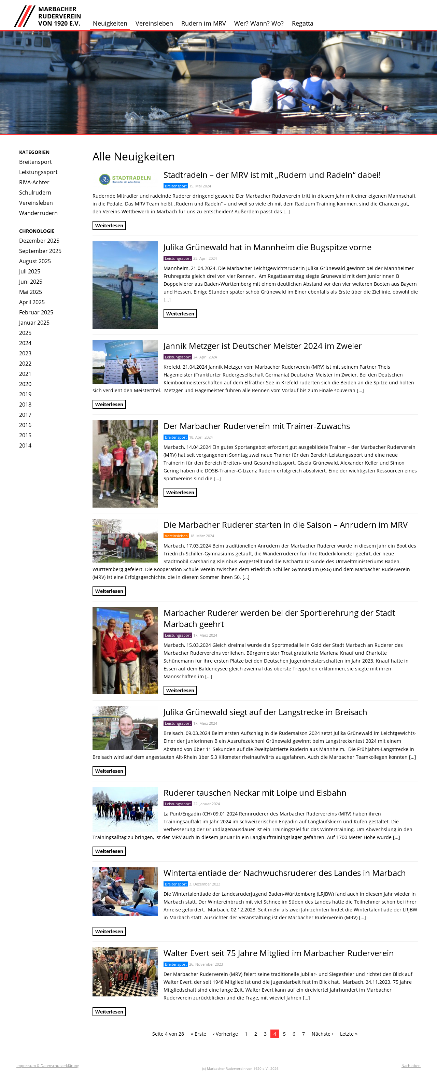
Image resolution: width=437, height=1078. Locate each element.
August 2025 (35, 261)
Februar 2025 (36, 312)
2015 (25, 435)
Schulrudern (35, 192)
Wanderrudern (38, 213)
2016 (25, 425)
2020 (25, 384)
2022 (25, 363)
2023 (25, 353)
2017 (25, 415)
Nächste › (322, 1034)
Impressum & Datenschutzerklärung (47, 1065)
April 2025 (32, 302)
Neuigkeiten (110, 23)
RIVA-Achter (34, 182)
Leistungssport (38, 172)
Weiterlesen (109, 225)
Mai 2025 (30, 292)
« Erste (198, 1034)
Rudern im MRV (203, 23)
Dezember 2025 (39, 240)
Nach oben (411, 1065)
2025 (25, 333)
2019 (25, 394)
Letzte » (348, 1034)
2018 (25, 404)
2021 (25, 374)
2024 (25, 343)
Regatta (302, 23)
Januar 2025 (34, 322)
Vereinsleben (154, 23)
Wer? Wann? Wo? (259, 23)
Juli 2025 (29, 271)
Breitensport (35, 162)
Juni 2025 (30, 281)
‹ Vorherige (225, 1034)
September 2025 (40, 251)
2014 (25, 445)
